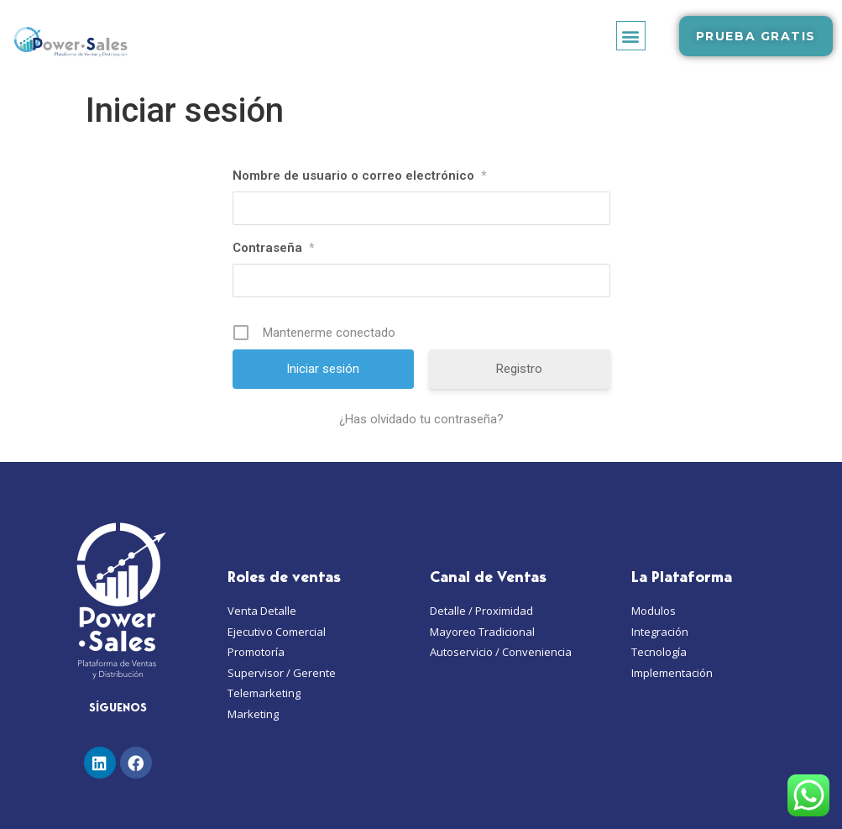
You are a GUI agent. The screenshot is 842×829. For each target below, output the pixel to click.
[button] (631, 35)
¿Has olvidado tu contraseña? (421, 419)
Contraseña (273, 248)
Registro (519, 368)
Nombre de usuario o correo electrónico (359, 175)
